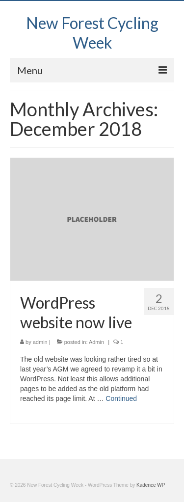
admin (40, 342)
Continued (121, 398)
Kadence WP (150, 485)
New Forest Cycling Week (92, 32)
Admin (96, 342)
